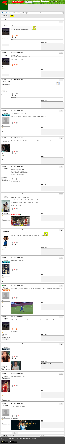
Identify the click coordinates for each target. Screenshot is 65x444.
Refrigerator (5, 405)
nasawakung (5, 375)
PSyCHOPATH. (6, 231)
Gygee (12, 39)
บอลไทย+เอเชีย (23, 15)
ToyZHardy (6, 112)
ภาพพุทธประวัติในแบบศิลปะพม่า (47, 363)
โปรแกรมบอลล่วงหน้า (18, 438)
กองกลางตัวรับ (6, 139)
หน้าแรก (2, 438)
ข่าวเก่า (5, 438)
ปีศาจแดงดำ (6, 346)
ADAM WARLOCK (6, 81)
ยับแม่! (5, 196)
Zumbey (5, 259)
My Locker (44, 42)
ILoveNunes (5, 23)
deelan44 (6, 168)
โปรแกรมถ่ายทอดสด (10, 438)
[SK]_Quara (5, 287)
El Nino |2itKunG (14, 97)
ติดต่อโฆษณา (34, 438)
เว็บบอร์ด (23, 438)
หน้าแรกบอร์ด (17, 15)
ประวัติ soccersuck (28, 438)
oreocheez (6, 318)
